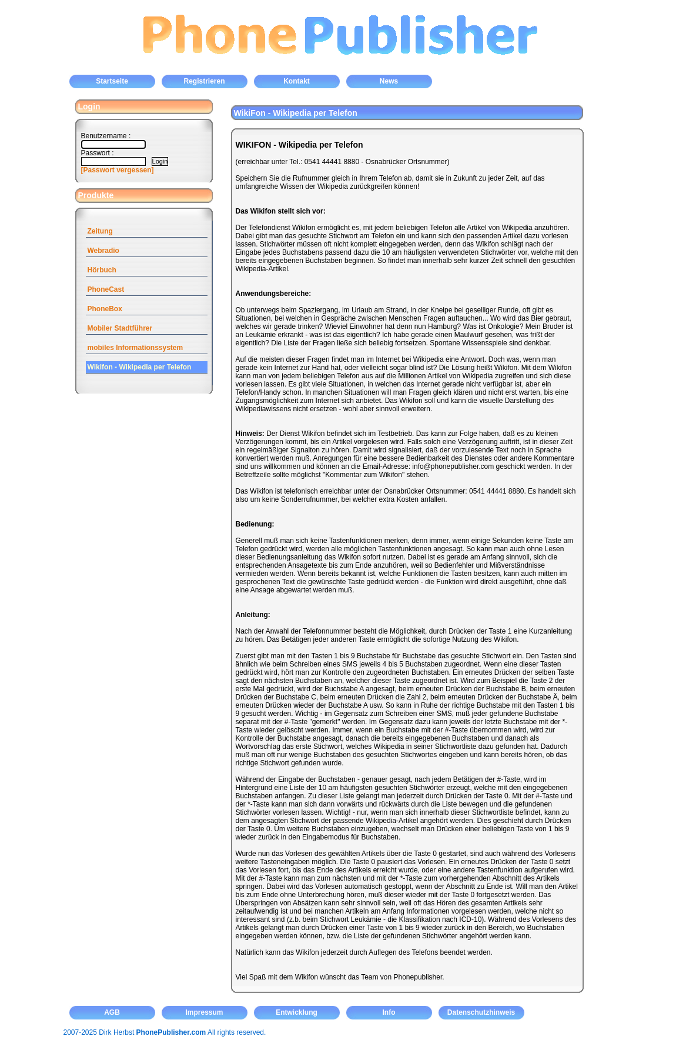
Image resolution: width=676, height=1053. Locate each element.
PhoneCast (106, 289)
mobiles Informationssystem (135, 348)
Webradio (103, 250)
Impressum (204, 1012)
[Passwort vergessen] (117, 170)
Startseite (112, 81)
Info (389, 1012)
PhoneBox (105, 309)
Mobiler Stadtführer (120, 328)
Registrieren (204, 81)
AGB (112, 1012)
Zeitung (100, 231)
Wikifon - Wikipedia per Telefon (140, 367)
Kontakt (296, 81)
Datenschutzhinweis (481, 1012)
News (389, 81)
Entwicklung (296, 1012)
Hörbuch (102, 270)
